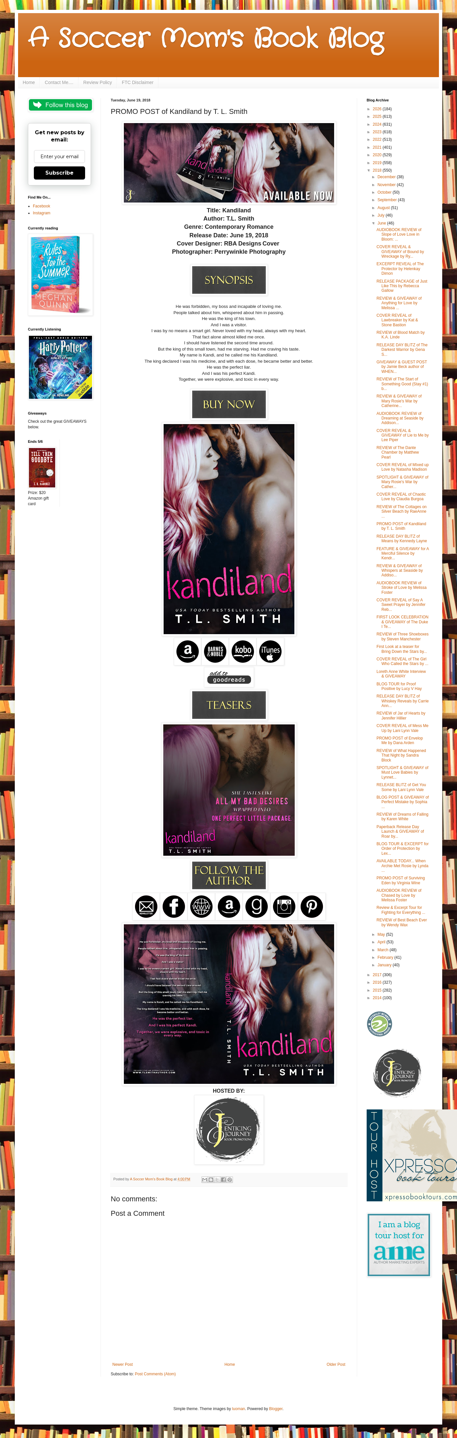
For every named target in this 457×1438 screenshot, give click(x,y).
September (387, 200)
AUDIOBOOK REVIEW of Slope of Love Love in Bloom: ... (399, 234)
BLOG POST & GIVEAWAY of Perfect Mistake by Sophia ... (403, 802)
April (381, 942)
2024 (378, 124)
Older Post (336, 1364)
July (381, 215)
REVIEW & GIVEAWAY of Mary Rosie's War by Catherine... (399, 401)
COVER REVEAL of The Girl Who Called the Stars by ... (402, 661)
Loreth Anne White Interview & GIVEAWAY (401, 673)
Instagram (41, 213)
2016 (378, 982)
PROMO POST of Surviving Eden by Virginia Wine (401, 880)
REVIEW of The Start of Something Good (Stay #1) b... (402, 384)
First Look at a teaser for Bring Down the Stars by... (402, 649)
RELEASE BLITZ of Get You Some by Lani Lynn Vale (401, 787)
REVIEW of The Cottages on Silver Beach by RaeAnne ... (402, 511)
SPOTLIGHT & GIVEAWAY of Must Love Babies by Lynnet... (402, 772)
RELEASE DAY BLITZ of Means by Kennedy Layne (402, 538)
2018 (378, 170)
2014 (378, 998)
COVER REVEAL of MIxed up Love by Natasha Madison (403, 467)
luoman (238, 1408)
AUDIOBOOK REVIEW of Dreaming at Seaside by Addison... (400, 418)
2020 (378, 155)
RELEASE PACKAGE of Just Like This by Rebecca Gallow (402, 286)
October (385, 192)
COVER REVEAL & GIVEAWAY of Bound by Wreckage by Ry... (400, 252)
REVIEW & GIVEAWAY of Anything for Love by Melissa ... (399, 303)
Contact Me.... (59, 82)
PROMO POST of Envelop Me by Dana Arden (400, 740)
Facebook (41, 206)
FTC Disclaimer (137, 82)
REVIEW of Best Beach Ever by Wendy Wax (402, 922)
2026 (378, 109)
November (387, 184)
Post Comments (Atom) (155, 1374)
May (381, 934)
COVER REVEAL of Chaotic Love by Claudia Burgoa (401, 496)
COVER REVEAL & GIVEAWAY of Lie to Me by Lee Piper (403, 435)
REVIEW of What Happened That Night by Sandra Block (401, 755)
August (384, 207)
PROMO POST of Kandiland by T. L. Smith (401, 526)
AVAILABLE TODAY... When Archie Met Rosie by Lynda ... (402, 866)
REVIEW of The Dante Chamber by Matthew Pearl (398, 452)
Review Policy (97, 82)
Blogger (276, 1408)
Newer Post (122, 1364)
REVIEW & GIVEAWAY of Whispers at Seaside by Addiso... (400, 571)
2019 (378, 163)
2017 (378, 975)
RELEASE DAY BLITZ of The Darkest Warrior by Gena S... (402, 350)
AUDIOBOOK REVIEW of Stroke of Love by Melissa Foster (401, 588)
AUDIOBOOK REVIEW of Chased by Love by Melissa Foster (399, 895)
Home (29, 82)
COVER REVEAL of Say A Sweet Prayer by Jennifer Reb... (401, 605)
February (385, 957)
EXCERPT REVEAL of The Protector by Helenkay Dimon (400, 269)
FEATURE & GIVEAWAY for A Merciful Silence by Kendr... (403, 554)
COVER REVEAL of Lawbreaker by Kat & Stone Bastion (397, 320)
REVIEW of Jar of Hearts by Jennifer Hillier (401, 715)
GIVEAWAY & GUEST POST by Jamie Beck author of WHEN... (402, 367)
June (382, 223)
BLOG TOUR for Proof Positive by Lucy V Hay (399, 686)
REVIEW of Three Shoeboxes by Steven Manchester (403, 636)
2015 (378, 990)
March (383, 950)
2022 (378, 139)
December (387, 177)
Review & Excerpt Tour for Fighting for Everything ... (401, 909)
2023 (378, 132)
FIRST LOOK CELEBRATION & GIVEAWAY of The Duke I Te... (402, 622)
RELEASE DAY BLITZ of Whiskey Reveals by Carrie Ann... (403, 701)
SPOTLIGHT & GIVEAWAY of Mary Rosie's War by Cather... (402, 482)
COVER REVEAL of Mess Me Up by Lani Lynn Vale (402, 728)
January (385, 965)
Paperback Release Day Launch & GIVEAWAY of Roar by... (400, 832)
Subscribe (59, 173)
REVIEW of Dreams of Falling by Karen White (402, 816)
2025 (378, 116)
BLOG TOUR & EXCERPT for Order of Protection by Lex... (403, 849)
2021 (378, 147)
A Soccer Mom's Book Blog (205, 39)
